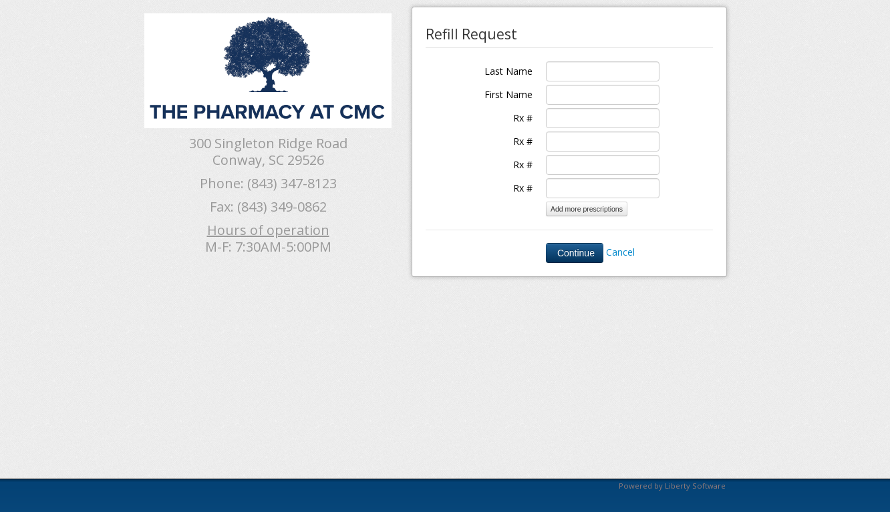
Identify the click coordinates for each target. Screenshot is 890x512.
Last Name (508, 71)
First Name (508, 94)
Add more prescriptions (587, 209)
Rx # (523, 117)
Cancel (620, 252)
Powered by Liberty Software (672, 486)
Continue (575, 253)
